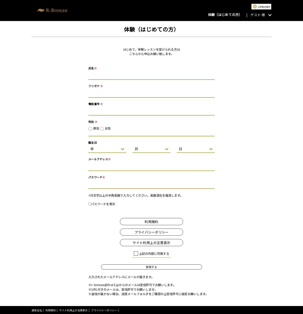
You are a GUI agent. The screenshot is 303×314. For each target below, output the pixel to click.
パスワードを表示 (101, 204)
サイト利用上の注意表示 (151, 242)
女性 (108, 128)
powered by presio (260, 310)
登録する (151, 267)
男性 (102, 128)
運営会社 (37, 310)
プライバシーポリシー (151, 232)
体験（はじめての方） (225, 14)
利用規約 (151, 221)
